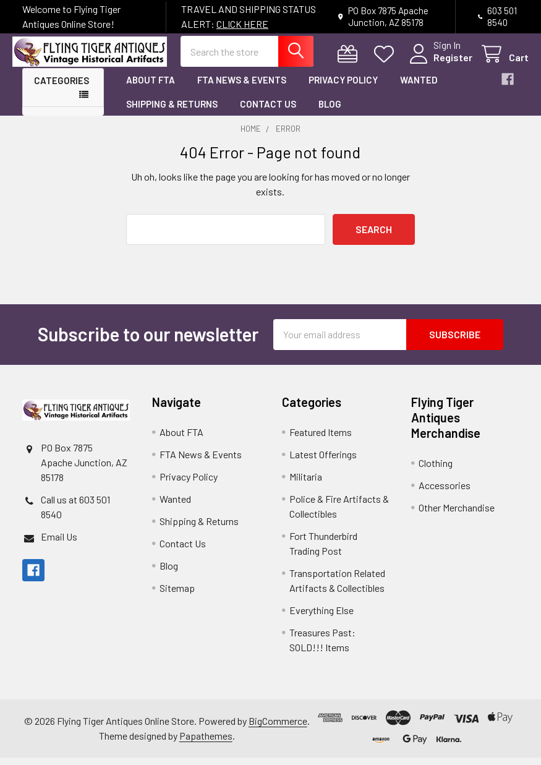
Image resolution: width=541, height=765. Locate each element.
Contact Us (268, 111)
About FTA (150, 87)
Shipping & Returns (172, 111)
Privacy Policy (343, 87)
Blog (329, 111)
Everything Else (321, 617)
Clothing (436, 470)
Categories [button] (61, 88)
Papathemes (205, 743)
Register (443, 63)
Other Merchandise (457, 515)
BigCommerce (278, 728)
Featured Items (320, 439)
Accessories (445, 492)
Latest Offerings (323, 462)
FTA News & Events (241, 87)
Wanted (419, 87)
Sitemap (177, 595)
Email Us (59, 544)
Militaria (305, 484)
